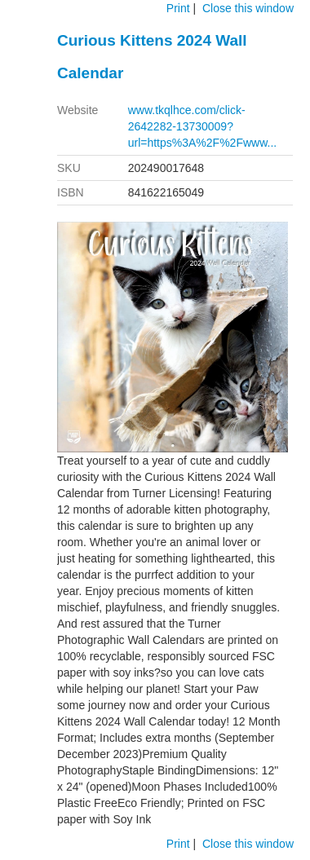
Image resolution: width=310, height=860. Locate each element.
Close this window (248, 8)
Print (178, 8)
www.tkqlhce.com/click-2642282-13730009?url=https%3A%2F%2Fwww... (202, 126)
